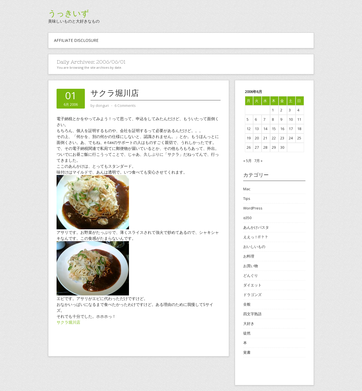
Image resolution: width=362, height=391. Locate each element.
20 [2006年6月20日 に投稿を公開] (257, 138)
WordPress (252, 208)
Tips (246, 198)
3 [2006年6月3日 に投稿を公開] (290, 110)
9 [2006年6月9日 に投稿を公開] (281, 119)
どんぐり (250, 275)
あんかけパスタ (256, 227)
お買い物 (250, 265)
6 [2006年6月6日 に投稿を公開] (256, 119)
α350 (247, 217)
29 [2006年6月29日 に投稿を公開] (274, 147)
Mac (246, 188)
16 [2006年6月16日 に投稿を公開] (282, 128)
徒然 (247, 333)
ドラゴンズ (252, 294)
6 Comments (125, 105)
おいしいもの (254, 246)
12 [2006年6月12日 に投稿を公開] (249, 128)
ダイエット (252, 285)
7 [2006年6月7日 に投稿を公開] (264, 119)
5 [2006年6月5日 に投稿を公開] (248, 119)
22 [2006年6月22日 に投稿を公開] (274, 138)
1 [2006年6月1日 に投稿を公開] (273, 110)
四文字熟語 (252, 313)
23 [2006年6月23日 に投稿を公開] (282, 138)
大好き (248, 323)
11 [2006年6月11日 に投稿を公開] (299, 119)
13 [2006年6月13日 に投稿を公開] (257, 128)
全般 (247, 304)
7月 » (258, 160)
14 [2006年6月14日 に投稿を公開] (265, 128)
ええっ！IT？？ (255, 236)
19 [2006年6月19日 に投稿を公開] (249, 138)
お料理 (248, 256)
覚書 (247, 352)
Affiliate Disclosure (76, 40)
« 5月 (247, 160)
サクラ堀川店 (114, 93)
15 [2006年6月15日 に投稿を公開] (274, 128)
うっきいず (68, 13)
